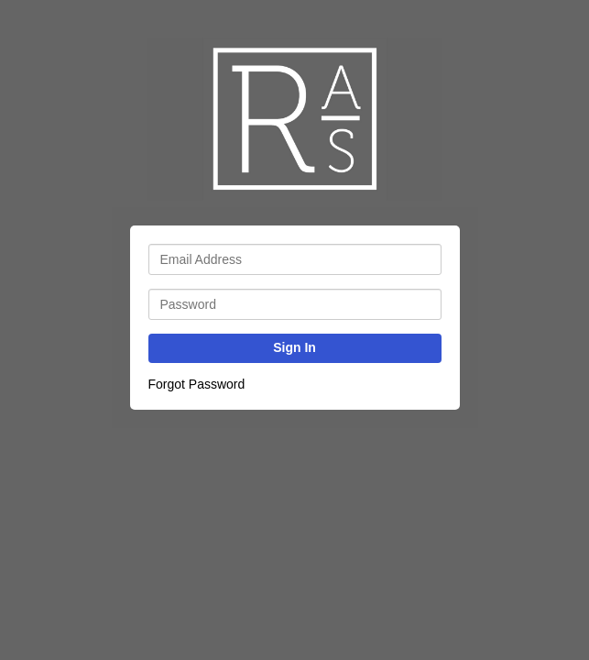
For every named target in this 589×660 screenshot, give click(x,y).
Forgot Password (196, 384)
